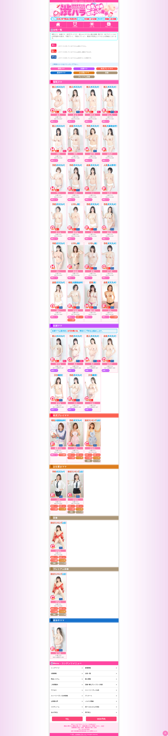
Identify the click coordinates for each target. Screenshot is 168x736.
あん (75, 364)
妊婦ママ (84, 69)
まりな (58, 403)
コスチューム (67, 707)
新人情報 (101, 679)
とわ (75, 403)
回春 (107, 73)
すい (58, 193)
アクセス (67, 690)
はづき (92, 154)
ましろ (109, 115)
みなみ (75, 271)
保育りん (58, 448)
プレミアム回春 (84, 77)
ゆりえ (92, 115)
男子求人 (101, 712)
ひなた (92, 448)
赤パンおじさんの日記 (101, 707)
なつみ (58, 653)
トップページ (58, 26)
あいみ (92, 310)
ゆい (58, 310)
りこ (92, 193)
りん (110, 310)
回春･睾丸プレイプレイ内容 (101, 684)
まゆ (92, 271)
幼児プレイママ (107, 69)
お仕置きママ (84, 73)
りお (75, 448)
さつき (109, 271)
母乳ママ (61, 69)
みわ (75, 193)
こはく (92, 403)
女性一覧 (92, 26)
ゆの (75, 154)
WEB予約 (101, 719)
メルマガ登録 (101, 701)
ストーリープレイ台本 (101, 690)
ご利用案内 (67, 684)
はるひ (109, 364)
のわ (58, 154)
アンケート (101, 695)
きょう (75, 115)
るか (92, 364)
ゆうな (58, 364)
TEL (67, 719)
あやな (75, 232)
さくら (58, 232)
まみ (58, 115)
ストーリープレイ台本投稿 (67, 695)
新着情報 (101, 668)
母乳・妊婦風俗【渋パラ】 (79, 734)
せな (92, 232)
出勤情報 (75, 26)
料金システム (108, 26)
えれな (109, 193)
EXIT (102, 726)
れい (58, 271)
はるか (109, 154)
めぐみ (109, 232)
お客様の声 (67, 701)
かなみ (75, 310)
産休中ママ (61, 73)
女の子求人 (67, 712)
